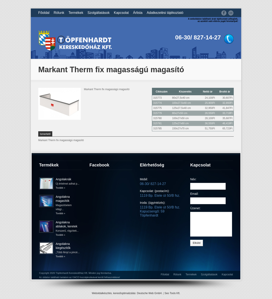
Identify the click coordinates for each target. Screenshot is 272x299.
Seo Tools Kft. (172, 293)
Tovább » (60, 187)
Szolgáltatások (99, 12)
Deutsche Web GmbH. (150, 293)
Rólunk (59, 12)
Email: (194, 193)
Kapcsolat (121, 12)
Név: (193, 179)
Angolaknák (63, 179)
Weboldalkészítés (102, 293)
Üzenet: (195, 208)
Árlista (137, 12)
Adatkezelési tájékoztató (165, 12)
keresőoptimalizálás (124, 293)
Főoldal (43, 12)
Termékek (75, 12)
